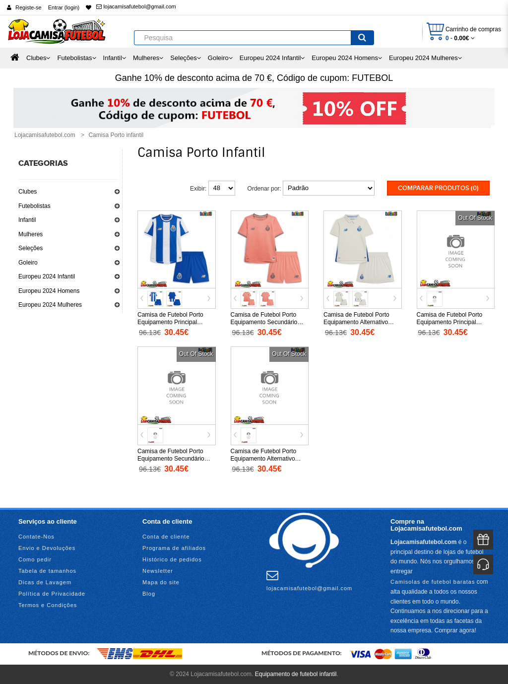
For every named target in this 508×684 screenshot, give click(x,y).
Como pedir (35, 559)
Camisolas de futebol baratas (432, 582)
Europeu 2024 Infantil (46, 276)
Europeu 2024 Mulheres (50, 304)
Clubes (27, 191)
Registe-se (28, 7)
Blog (148, 594)
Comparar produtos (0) (438, 188)
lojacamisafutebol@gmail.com (136, 6)
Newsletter (157, 571)
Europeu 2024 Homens (48, 290)
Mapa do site (161, 582)
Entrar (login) (64, 7)
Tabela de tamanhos (47, 571)
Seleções (30, 248)
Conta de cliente (166, 537)
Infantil (27, 219)
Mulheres (30, 234)
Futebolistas (34, 206)
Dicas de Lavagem (44, 582)
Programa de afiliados (174, 548)
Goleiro (28, 262)
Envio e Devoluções (46, 548)
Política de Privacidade (51, 594)
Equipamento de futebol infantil (296, 674)
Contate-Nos (36, 537)
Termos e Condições (47, 605)
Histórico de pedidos (172, 559)
